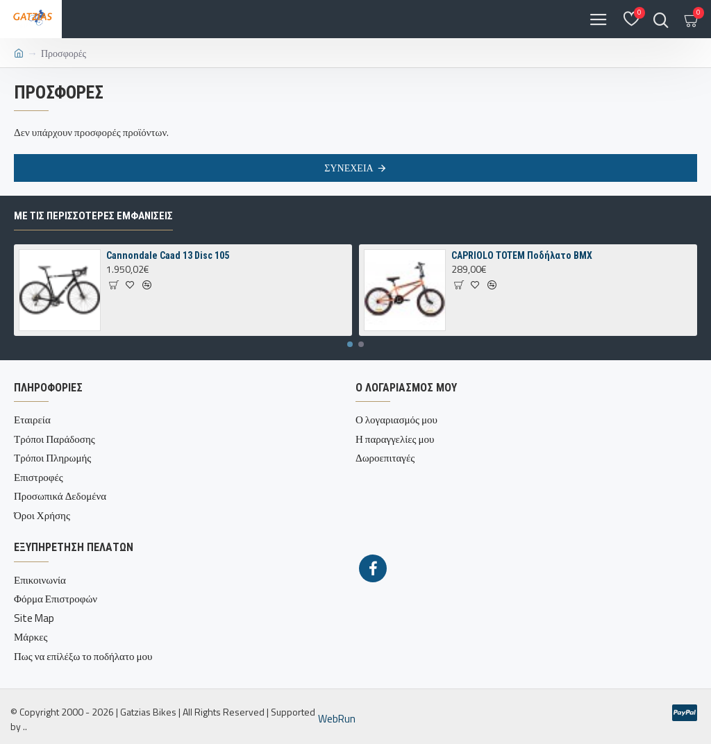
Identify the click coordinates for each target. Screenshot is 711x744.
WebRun (337, 719)
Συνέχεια (348, 167)
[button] (350, 344)
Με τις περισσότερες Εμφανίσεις (93, 216)
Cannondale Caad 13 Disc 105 (167, 255)
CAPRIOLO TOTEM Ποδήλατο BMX (521, 255)
